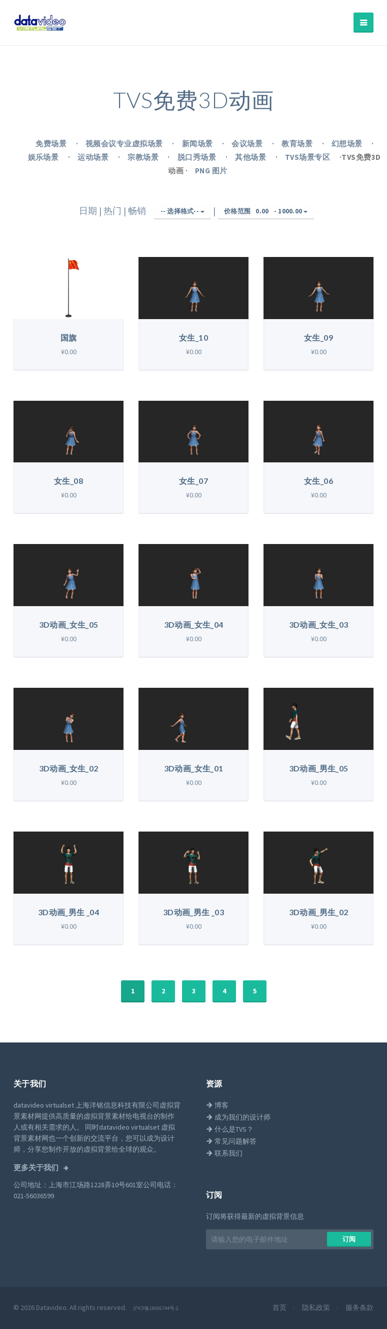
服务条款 (360, 1307)
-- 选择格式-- (182, 211)
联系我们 (224, 1153)
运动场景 (94, 157)
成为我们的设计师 (238, 1117)
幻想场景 (348, 143)
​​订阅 (349, 1239)
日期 (89, 210)
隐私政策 (317, 1307)
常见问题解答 (231, 1141)
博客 (217, 1105)
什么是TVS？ (230, 1129)
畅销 (138, 210)
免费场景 (52, 143)
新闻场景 (198, 143)
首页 (280, 1307)
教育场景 (298, 143)
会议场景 (248, 143)
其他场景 (251, 157)
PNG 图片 (211, 170)
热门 (114, 210)
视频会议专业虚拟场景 (125, 143)
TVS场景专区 (308, 157)
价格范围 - (266, 211)
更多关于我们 (37, 1167)
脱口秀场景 (198, 157)
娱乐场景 (44, 157)
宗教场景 (144, 157)
